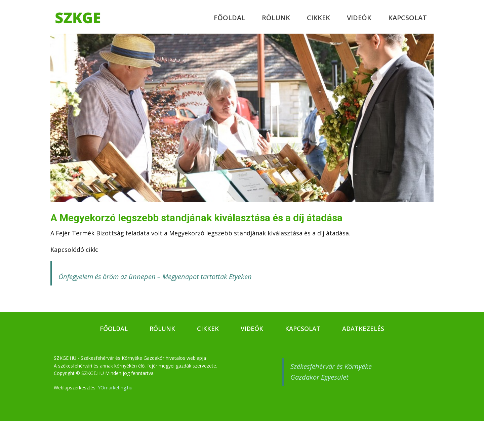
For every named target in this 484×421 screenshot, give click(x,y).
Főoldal (229, 17)
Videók (359, 17)
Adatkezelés (363, 328)
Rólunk (276, 17)
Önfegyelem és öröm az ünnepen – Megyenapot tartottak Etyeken (155, 276)
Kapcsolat (407, 17)
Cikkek (318, 17)
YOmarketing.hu (115, 387)
